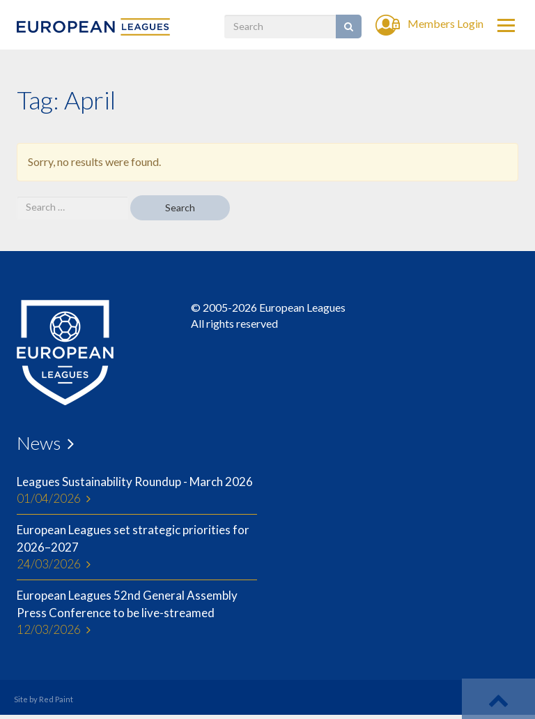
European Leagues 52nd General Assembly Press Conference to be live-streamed (137, 613)
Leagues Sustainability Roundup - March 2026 (137, 491)
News (39, 443)
